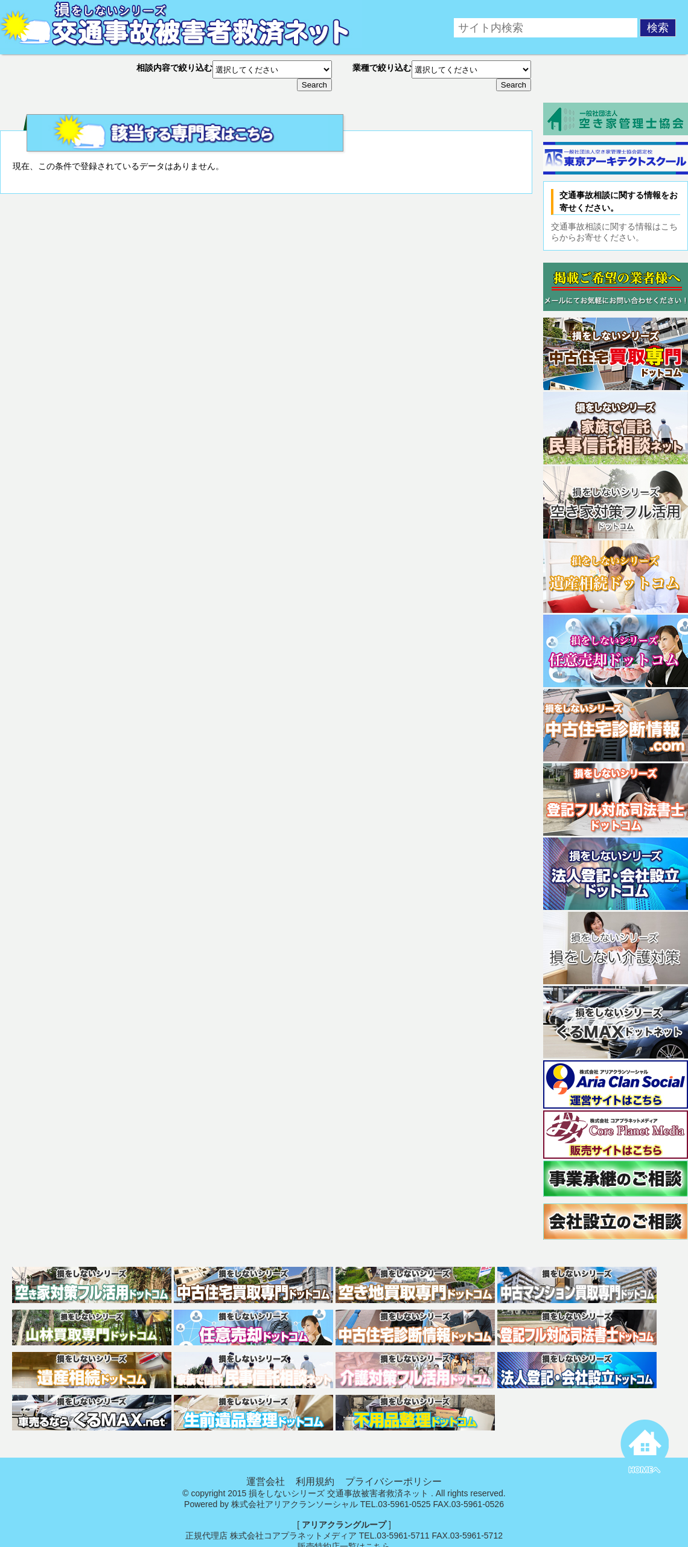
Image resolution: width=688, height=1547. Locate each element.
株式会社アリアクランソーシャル (294, 1504)
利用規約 (315, 1481)
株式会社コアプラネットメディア (293, 1535)
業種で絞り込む (382, 67)
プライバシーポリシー (393, 1481)
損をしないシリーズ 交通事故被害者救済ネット (338, 1493)
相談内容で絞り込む (174, 67)
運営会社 (265, 1481)
